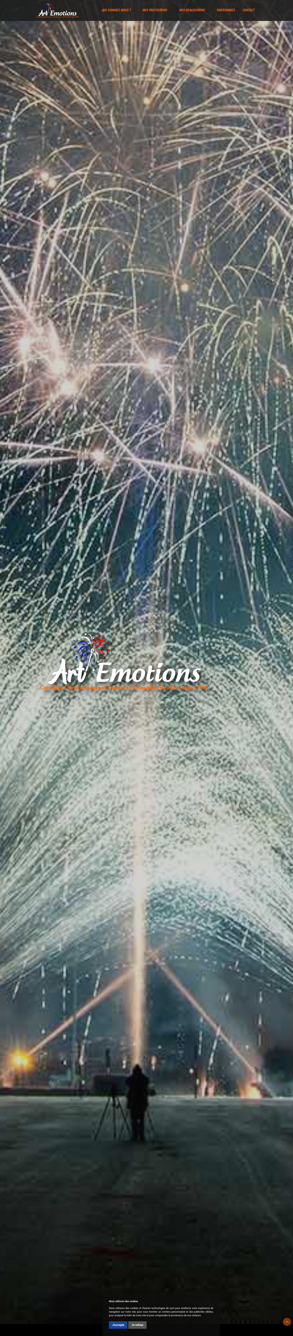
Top (287, 1322)
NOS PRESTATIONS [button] (155, 10)
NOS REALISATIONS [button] (192, 10)
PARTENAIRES (226, 10)
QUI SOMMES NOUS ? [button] (116, 10)
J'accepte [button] (118, 1325)
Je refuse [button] (137, 1325)
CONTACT (248, 10)
